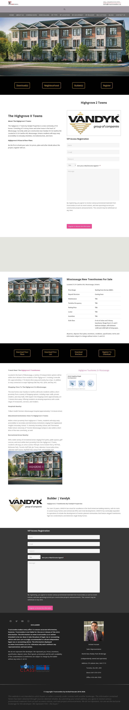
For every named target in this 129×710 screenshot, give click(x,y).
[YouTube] (22, 621)
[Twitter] (16, 621)
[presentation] (82, 217)
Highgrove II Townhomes (30, 370)
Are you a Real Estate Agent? (88, 166)
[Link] (13, 3)
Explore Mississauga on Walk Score (76, 388)
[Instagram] (28, 621)
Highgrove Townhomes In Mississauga (94, 370)
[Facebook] (10, 621)
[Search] (65, 9)
